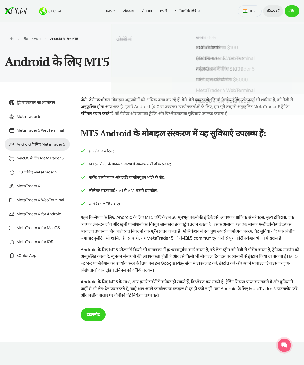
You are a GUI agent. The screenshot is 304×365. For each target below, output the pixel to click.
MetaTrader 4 (25, 184)
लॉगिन (290, 10)
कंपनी (161, 10)
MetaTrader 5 (25, 115)
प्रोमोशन (142, 10)
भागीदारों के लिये (185, 10)
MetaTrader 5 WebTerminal (37, 129)
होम (12, 37)
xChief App (23, 254)
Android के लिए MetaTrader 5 (37, 143)
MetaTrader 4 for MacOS (35, 226)
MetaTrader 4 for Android (35, 212)
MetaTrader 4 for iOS (31, 240)
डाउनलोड (93, 313)
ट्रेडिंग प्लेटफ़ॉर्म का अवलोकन (32, 101)
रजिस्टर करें (267, 10)
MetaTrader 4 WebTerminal (37, 198)
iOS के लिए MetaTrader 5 (33, 170)
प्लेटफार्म (122, 10)
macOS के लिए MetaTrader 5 (37, 157)
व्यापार (102, 10)
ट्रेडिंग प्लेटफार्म (32, 37)
